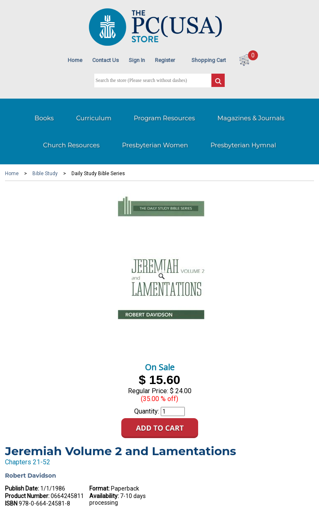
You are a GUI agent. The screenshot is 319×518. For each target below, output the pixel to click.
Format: (99, 488)
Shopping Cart (208, 60)
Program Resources (164, 118)
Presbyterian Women (155, 145)
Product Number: (27, 496)
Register (165, 60)
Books (44, 118)
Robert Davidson (30, 475)
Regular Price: (148, 391)
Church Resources (71, 145)
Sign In (137, 60)
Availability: (104, 496)
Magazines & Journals (251, 118)
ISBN (11, 503)
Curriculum (93, 118)
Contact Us (105, 60)
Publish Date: (22, 488)
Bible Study (45, 173)
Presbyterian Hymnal (243, 145)
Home (75, 60)
